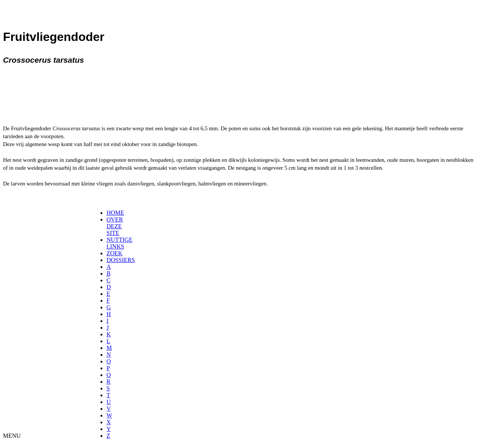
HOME (115, 212)
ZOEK (114, 253)
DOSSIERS (120, 260)
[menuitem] (108, 212)
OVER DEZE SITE (114, 226)
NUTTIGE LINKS (119, 243)
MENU (12, 435)
